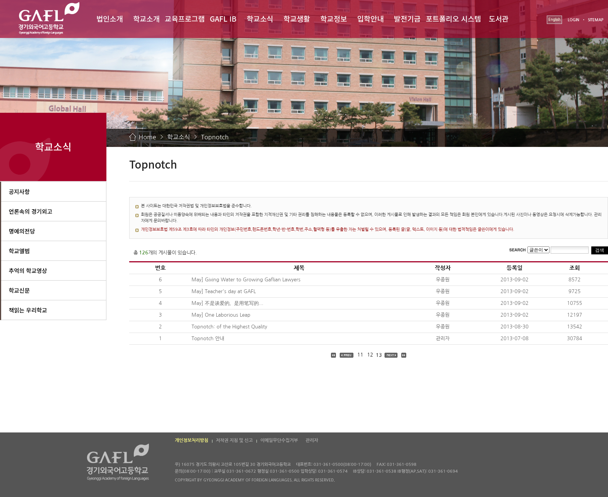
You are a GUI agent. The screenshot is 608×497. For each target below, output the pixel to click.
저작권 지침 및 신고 (234, 440)
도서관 (498, 18)
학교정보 (333, 18)
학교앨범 (19, 251)
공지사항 (19, 192)
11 (360, 354)
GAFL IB (223, 18)
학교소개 (146, 18)
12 (370, 354)
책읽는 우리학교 (28, 310)
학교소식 (260, 18)
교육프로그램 (185, 18)
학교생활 (296, 18)
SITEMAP (595, 20)
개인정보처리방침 (191, 440)
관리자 (312, 440)
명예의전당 (22, 231)
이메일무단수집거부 (279, 440)
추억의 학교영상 (28, 271)
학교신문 (19, 290)
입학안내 (370, 18)
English (554, 19)
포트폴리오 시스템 (453, 18)
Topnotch (215, 137)
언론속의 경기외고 (30, 211)
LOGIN (573, 20)
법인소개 (109, 18)
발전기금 (407, 18)
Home (147, 137)
